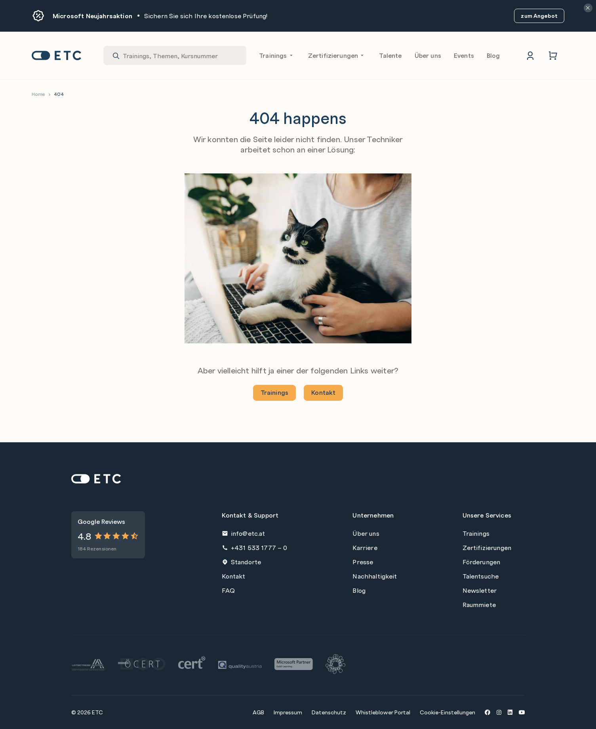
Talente (390, 55)
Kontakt (323, 392)
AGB (258, 712)
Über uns (428, 55)
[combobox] (174, 55)
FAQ (228, 590)
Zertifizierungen (337, 55)
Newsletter (480, 590)
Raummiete (479, 604)
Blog (493, 55)
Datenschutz (329, 712)
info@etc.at (243, 533)
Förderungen (482, 562)
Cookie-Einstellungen (447, 712)
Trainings (277, 55)
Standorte (241, 562)
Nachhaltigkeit (374, 576)
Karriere (364, 547)
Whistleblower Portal (383, 712)
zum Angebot (539, 15)
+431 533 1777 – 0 (254, 547)
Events (464, 55)
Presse (362, 562)
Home (38, 94)
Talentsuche (481, 576)
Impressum (288, 712)
